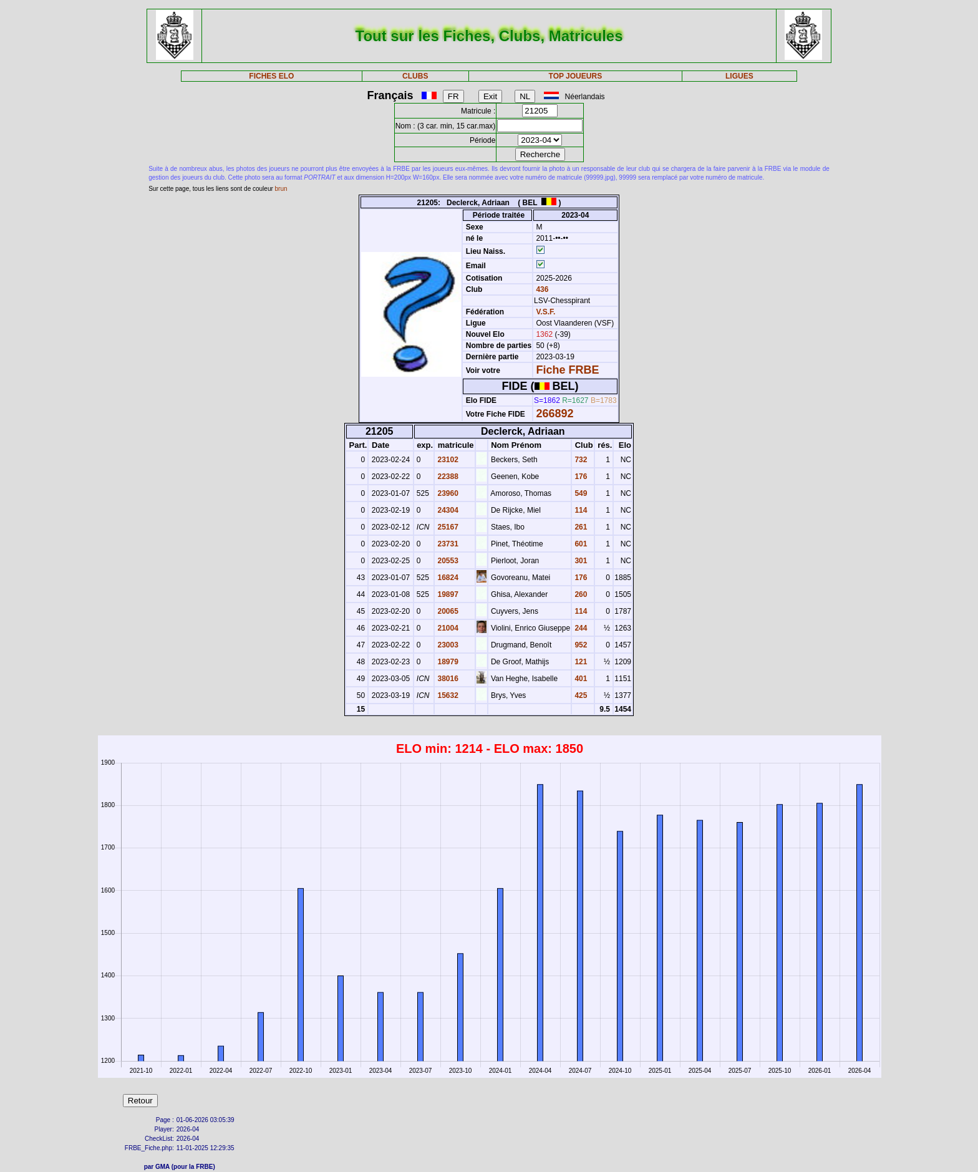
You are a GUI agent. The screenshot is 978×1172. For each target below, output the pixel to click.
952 (580, 645)
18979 (446, 661)
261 (580, 527)
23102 (446, 459)
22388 (446, 476)
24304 (446, 510)
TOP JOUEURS (576, 76)
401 (580, 678)
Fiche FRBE (567, 370)
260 (580, 594)
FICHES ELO (271, 76)
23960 (446, 493)
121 (580, 661)
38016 (446, 678)
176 (580, 476)
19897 (446, 594)
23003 (446, 645)
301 (580, 560)
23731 (446, 544)
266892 (554, 413)
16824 (446, 577)
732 (580, 459)
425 (580, 695)
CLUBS (415, 76)
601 (580, 544)
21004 (446, 628)
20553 (446, 560)
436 (541, 289)
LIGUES (739, 76)
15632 (446, 695)
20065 (446, 611)
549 (580, 493)
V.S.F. (545, 312)
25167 (446, 527)
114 (580, 510)
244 (580, 628)
